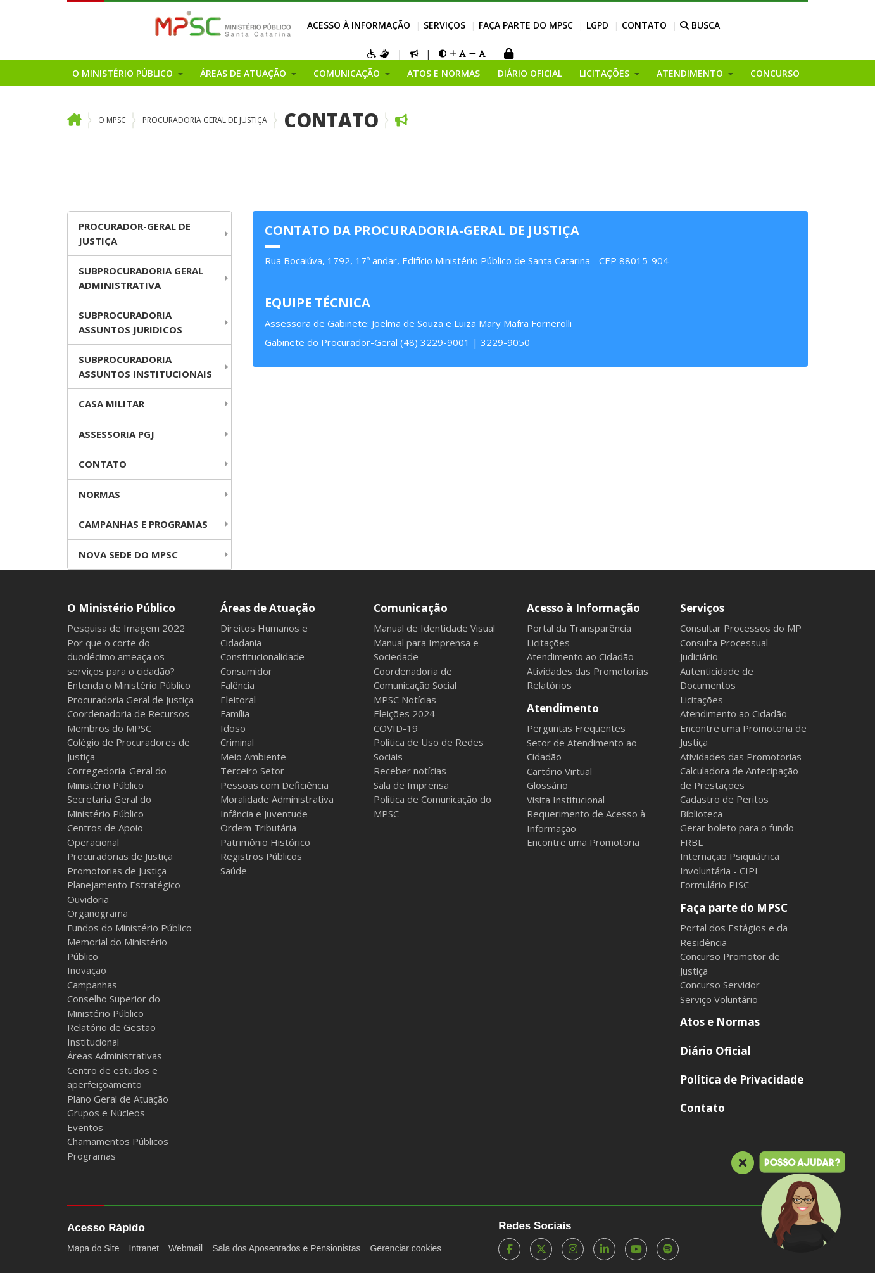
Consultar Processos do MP (741, 628)
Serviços (444, 25)
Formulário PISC (714, 884)
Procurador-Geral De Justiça (135, 233)
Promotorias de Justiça (117, 870)
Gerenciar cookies (405, 1248)
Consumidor (246, 671)
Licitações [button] (605, 73)
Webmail (185, 1248)
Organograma (97, 913)
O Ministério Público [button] (123, 73)
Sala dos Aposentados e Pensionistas (286, 1248)
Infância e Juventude (264, 813)
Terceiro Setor (252, 770)
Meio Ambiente (253, 756)
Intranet (144, 1248)
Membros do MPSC (109, 728)
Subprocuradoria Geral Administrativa (141, 277)
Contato (644, 25)
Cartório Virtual (559, 771)
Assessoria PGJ (116, 434)
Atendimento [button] (691, 73)
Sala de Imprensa (411, 785)
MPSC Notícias (405, 699)
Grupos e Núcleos (106, 1112)
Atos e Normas (443, 73)
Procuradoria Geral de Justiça (204, 120)
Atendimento (563, 708)
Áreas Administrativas (114, 1055)
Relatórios (549, 685)
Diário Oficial (530, 73)
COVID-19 (396, 728)
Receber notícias (410, 770)
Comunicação (411, 608)
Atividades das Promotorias (587, 671)
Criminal (237, 742)
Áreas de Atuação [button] (244, 73)
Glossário (547, 785)
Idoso (233, 728)
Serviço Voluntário (719, 999)
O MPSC (112, 120)
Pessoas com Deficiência (274, 785)
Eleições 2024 (404, 713)
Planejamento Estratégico (123, 884)
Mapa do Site (93, 1248)
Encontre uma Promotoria (583, 842)
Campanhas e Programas (143, 524)
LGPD (597, 25)
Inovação (86, 970)
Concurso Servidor (720, 984)
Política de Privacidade (741, 1079)
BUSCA (700, 25)
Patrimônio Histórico (265, 842)
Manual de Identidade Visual (434, 628)
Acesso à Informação (358, 25)
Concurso (775, 73)
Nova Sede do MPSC (128, 554)
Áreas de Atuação (267, 608)
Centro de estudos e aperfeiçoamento (112, 1077)
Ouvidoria (88, 899)
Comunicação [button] (347, 73)
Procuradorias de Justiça (120, 856)
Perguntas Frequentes (576, 728)
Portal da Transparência (579, 628)
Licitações (548, 642)
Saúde (233, 870)
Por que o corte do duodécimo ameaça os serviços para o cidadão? (121, 656)
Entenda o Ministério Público (129, 685)
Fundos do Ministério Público (129, 927)
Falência (237, 685)
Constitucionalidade (262, 656)
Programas (91, 1155)
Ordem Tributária (258, 827)
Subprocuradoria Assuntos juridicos (130, 322)
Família (234, 713)
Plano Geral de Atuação (117, 1098)
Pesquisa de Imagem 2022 (126, 628)
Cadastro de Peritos (724, 799)
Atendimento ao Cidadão (580, 656)
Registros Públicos (261, 856)
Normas (99, 494)
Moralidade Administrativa (277, 799)
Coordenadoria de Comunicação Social (415, 678)
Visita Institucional (566, 799)
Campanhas (92, 984)
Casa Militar (111, 403)
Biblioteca (701, 813)
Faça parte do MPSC (526, 25)
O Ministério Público (121, 608)
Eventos (85, 1127)
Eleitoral (238, 699)
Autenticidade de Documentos (716, 678)
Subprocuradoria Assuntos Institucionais (145, 366)
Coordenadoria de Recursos (128, 713)
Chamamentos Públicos (117, 1141)
